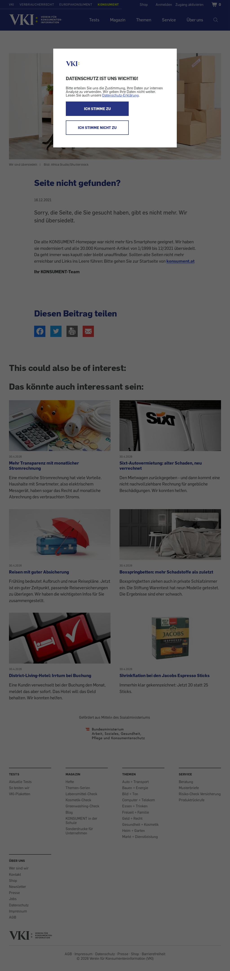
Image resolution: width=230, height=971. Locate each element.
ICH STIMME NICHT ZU (97, 127)
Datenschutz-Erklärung (120, 95)
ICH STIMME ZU (97, 108)
